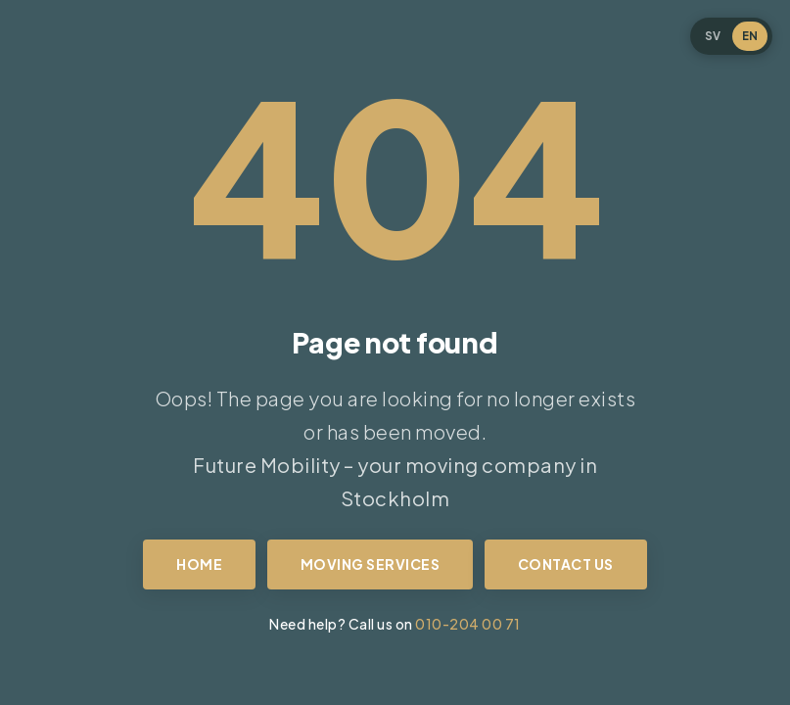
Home (199, 564)
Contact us (566, 564)
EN (750, 35)
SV (712, 35)
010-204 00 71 (468, 624)
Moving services (371, 564)
